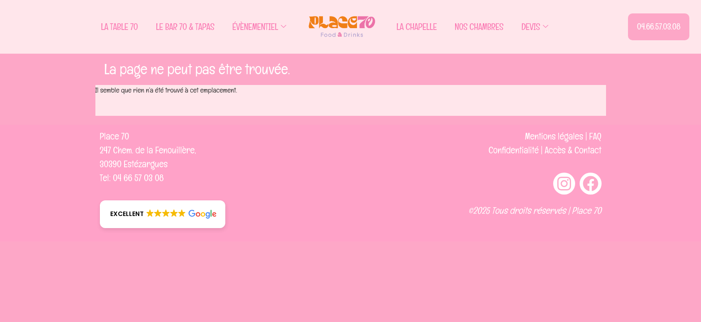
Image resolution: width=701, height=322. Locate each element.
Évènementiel (259, 27)
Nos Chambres (479, 27)
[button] (163, 214)
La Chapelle (416, 27)
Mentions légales (554, 136)
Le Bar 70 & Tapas (185, 27)
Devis (534, 27)
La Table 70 (119, 27)
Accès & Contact (573, 150)
